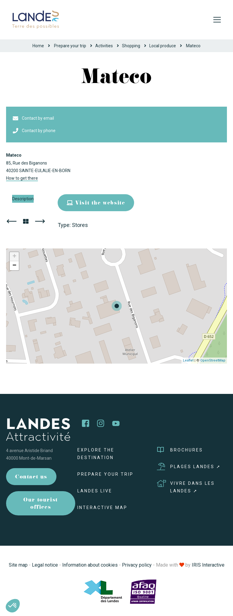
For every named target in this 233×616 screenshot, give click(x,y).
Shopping (131, 45)
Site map (18, 565)
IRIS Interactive (208, 565)
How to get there (22, 178)
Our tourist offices (40, 504)
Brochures (180, 450)
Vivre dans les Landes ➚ (186, 486)
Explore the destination (95, 454)
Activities (104, 45)
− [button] (14, 265)
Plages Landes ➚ (189, 466)
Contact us (31, 477)
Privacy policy (137, 565)
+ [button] (14, 256)
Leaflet (188, 360)
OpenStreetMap (212, 360)
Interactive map (102, 507)
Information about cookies (90, 565)
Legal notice (45, 565)
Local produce (162, 45)
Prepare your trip (70, 45)
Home (38, 45)
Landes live (94, 490)
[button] (12, 605)
